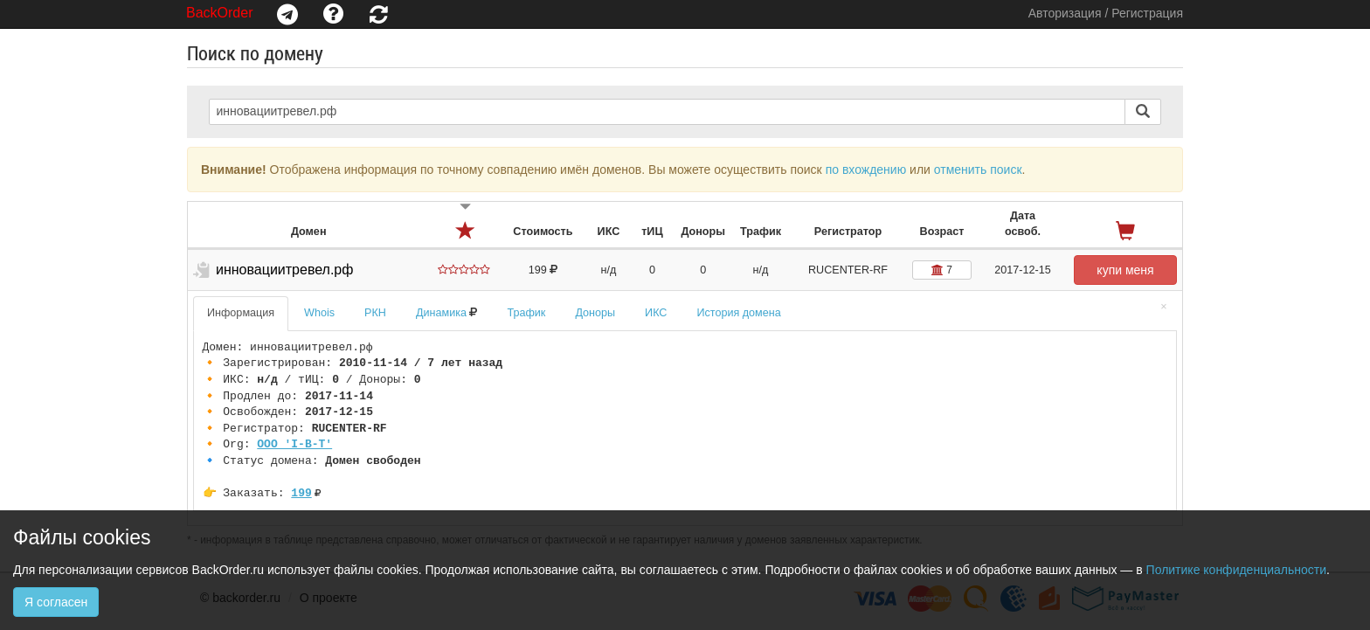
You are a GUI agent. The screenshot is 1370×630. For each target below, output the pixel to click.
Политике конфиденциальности (1236, 570)
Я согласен (55, 602)
